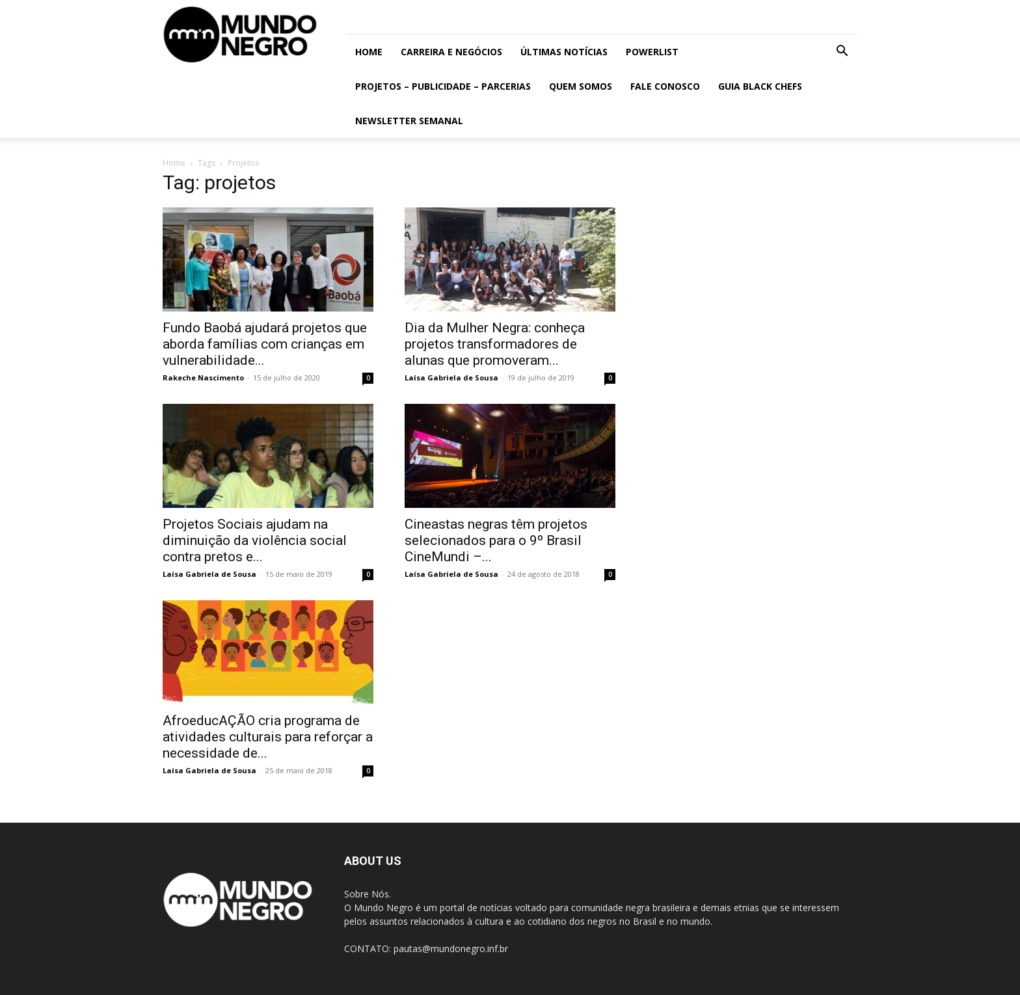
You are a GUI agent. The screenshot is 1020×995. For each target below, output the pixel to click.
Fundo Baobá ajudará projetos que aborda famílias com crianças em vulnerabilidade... (265, 344)
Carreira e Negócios (451, 52)
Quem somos (580, 86)
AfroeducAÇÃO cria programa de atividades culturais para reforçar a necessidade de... (268, 737)
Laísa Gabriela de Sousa (451, 377)
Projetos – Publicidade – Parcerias (443, 86)
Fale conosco (665, 86)
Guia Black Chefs (760, 86)
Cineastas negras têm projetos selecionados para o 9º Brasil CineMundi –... (496, 540)
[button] (841, 52)
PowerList (652, 52)
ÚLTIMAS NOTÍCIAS (564, 52)
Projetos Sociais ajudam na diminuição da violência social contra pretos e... (255, 540)
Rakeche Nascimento (203, 377)
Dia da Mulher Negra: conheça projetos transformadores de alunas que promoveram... (495, 344)
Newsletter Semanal (409, 120)
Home (368, 52)
